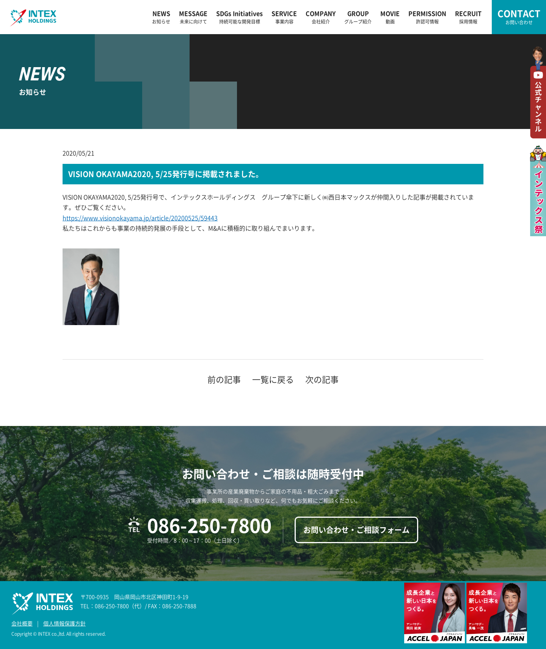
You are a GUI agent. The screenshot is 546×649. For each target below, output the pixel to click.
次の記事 (322, 379)
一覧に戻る (273, 379)
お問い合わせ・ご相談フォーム (356, 529)
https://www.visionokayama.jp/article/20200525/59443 (140, 217)
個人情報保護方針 (64, 623)
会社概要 (22, 623)
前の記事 (224, 379)
